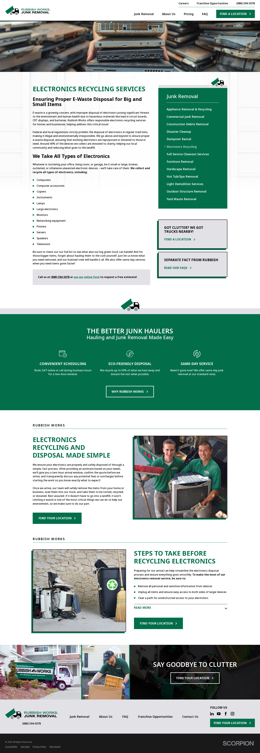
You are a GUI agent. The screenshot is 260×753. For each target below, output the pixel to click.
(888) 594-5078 (245, 3)
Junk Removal (79, 717)
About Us (105, 717)
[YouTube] (219, 714)
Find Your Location (57, 518)
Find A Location (235, 14)
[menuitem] (193, 109)
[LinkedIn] (212, 714)
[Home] (27, 10)
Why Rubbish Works (130, 391)
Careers (184, 3)
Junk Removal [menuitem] (144, 14)
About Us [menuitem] (168, 14)
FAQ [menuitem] (205, 14)
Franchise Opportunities (212, 3)
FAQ (125, 717)
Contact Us (190, 717)
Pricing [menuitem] (189, 14)
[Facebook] (226, 714)
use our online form (87, 277)
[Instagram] (232, 714)
